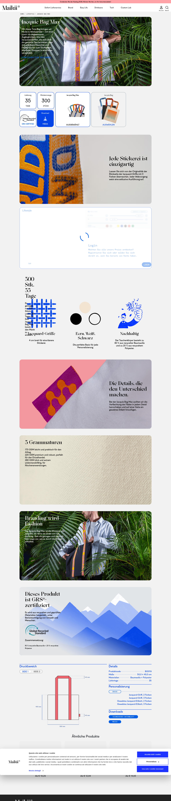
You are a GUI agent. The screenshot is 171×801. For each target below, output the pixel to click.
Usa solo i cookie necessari (152, 795)
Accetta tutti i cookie (153, 780)
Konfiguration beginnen (36, 57)
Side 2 (37, 671)
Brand (70, 7)
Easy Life (84, 7)
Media (114, 722)
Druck (114, 692)
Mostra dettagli (35, 797)
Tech (112, 7)
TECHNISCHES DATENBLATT (123, 717)
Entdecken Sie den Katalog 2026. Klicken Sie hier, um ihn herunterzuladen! (85, 2)
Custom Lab (126, 7)
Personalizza (152, 788)
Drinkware (99, 7)
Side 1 (25, 671)
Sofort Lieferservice (53, 7)
